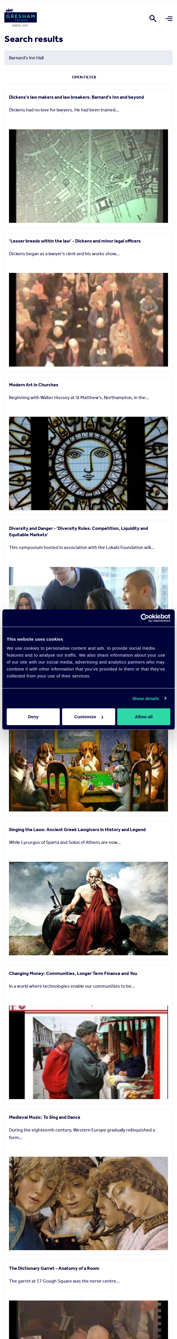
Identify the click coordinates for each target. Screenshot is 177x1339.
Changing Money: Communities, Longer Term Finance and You (73, 973)
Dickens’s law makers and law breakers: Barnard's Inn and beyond (76, 97)
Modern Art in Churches (33, 384)
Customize (88, 716)
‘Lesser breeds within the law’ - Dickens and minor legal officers (75, 241)
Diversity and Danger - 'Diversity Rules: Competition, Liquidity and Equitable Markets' (78, 531)
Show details (145, 698)
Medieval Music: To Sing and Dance (44, 1117)
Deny (33, 716)
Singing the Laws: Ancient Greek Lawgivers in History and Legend (77, 829)
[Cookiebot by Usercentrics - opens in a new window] (145, 618)
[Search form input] (88, 57)
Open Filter (84, 77)
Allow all (144, 716)
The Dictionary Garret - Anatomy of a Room (54, 1268)
